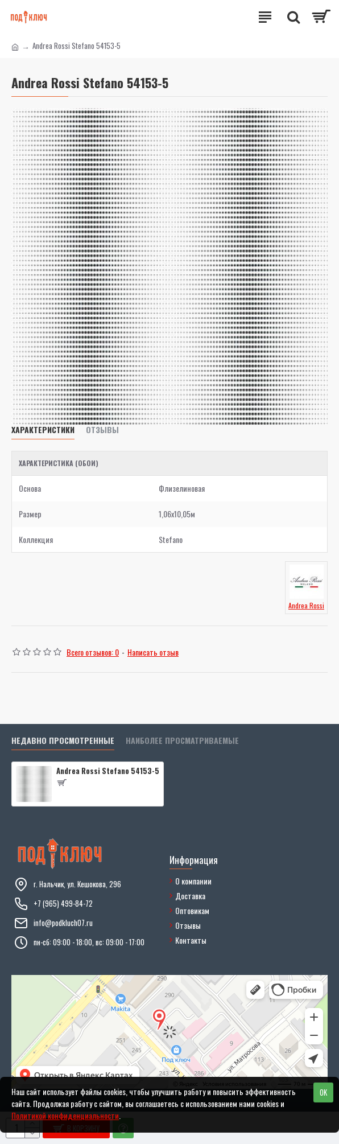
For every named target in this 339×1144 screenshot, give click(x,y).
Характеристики (43, 430)
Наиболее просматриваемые (182, 740)
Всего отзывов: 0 (93, 652)
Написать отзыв (153, 652)
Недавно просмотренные (62, 740)
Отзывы (102, 430)
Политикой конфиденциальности (65, 1115)
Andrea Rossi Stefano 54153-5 (107, 771)
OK (323, 1092)
